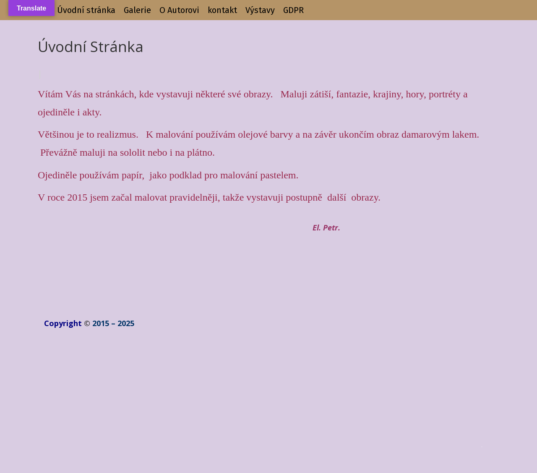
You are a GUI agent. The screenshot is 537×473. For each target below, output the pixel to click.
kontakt (222, 10)
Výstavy (260, 10)
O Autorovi (179, 10)
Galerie (137, 10)
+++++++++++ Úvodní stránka (62, 10)
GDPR (293, 10)
